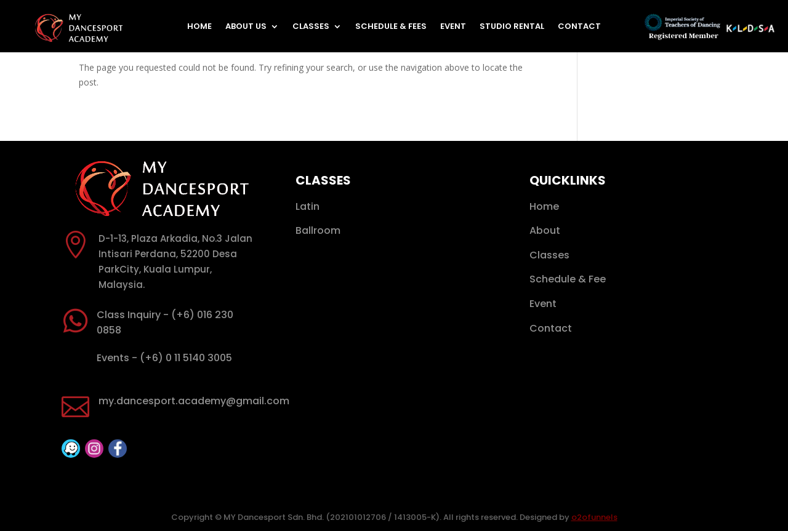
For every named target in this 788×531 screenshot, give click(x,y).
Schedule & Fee (567, 279)
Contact (579, 27)
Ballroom (318, 230)
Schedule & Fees (391, 27)
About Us (246, 27)
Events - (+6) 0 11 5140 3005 (164, 358)
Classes (310, 27)
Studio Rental (512, 27)
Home (199, 27)
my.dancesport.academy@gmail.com (193, 401)
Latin (308, 206)
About (544, 230)
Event (453, 27)
